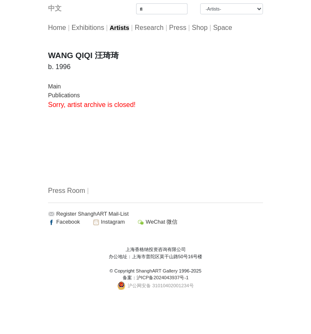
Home (57, 27)
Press (177, 27)
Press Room (66, 190)
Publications (64, 95)
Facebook (64, 222)
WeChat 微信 (157, 222)
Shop (199, 27)
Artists (119, 27)
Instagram (109, 222)
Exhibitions (88, 27)
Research (149, 27)
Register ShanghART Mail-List (92, 214)
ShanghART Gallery (156, 270)
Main (54, 86)
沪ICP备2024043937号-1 (163, 277)
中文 (55, 8)
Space (222, 27)
